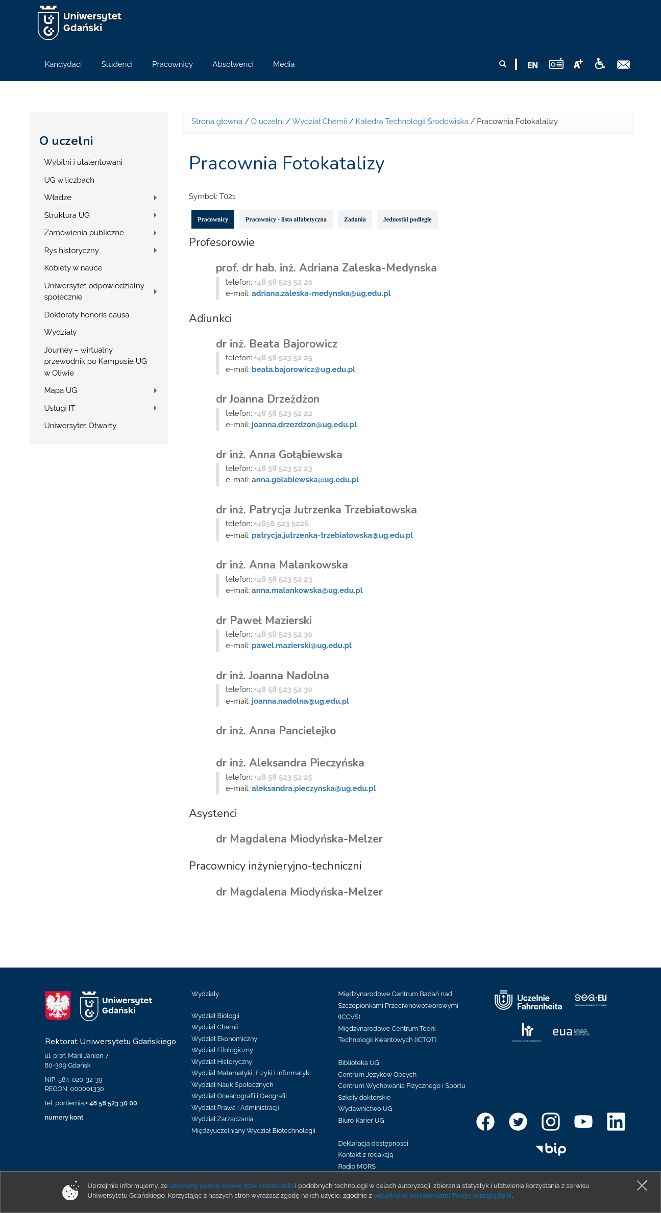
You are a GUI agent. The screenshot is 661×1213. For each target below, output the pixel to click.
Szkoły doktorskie (364, 1097)
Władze (58, 197)
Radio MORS (357, 1166)
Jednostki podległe (407, 219)
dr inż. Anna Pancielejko (276, 731)
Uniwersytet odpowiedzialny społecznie (94, 291)
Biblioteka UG (358, 1063)
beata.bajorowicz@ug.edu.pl (303, 369)
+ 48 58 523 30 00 (111, 1103)
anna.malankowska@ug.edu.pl (307, 590)
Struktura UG (67, 215)
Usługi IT (60, 408)
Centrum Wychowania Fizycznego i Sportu (402, 1086)
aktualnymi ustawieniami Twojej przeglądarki (442, 1195)
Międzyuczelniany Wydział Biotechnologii (253, 1130)
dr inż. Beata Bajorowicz (276, 344)
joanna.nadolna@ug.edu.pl (300, 701)
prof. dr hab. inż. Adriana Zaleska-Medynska (326, 268)
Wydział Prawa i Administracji (235, 1107)
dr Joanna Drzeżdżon (268, 399)
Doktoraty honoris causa (87, 314)
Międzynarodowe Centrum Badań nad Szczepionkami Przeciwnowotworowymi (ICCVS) (398, 1005)
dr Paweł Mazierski (264, 620)
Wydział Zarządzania (222, 1119)
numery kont (64, 1117)
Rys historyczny (71, 250)
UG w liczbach (69, 180)
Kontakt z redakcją (366, 1154)
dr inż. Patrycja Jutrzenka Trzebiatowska (316, 510)
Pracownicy (213, 219)
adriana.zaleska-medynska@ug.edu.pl (321, 293)
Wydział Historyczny (221, 1062)
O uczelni (66, 141)
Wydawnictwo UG (365, 1108)
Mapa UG (61, 390)
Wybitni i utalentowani (83, 162)
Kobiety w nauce (73, 268)
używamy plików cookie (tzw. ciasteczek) (231, 1186)
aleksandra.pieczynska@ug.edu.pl (314, 788)
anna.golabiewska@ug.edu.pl (305, 479)
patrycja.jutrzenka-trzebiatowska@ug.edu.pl (332, 535)
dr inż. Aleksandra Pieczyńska (290, 763)
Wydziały (60, 332)
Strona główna (216, 121)
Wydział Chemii (319, 121)
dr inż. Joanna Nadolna (272, 676)
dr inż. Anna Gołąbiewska (279, 455)
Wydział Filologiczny (222, 1050)
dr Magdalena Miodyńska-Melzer (299, 839)
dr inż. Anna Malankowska (282, 565)
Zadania (355, 219)
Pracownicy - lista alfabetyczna (286, 219)
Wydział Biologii (215, 1016)
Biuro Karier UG (361, 1120)
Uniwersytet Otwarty (80, 425)
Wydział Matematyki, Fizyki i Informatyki (251, 1073)
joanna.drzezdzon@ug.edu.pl (304, 424)
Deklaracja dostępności (373, 1143)
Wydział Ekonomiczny (224, 1039)
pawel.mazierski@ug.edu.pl (302, 645)
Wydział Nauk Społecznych (232, 1084)
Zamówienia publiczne (84, 232)
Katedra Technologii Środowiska (412, 121)
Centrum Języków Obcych (377, 1074)
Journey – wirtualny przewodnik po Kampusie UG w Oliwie (95, 361)
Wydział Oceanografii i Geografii (239, 1096)
